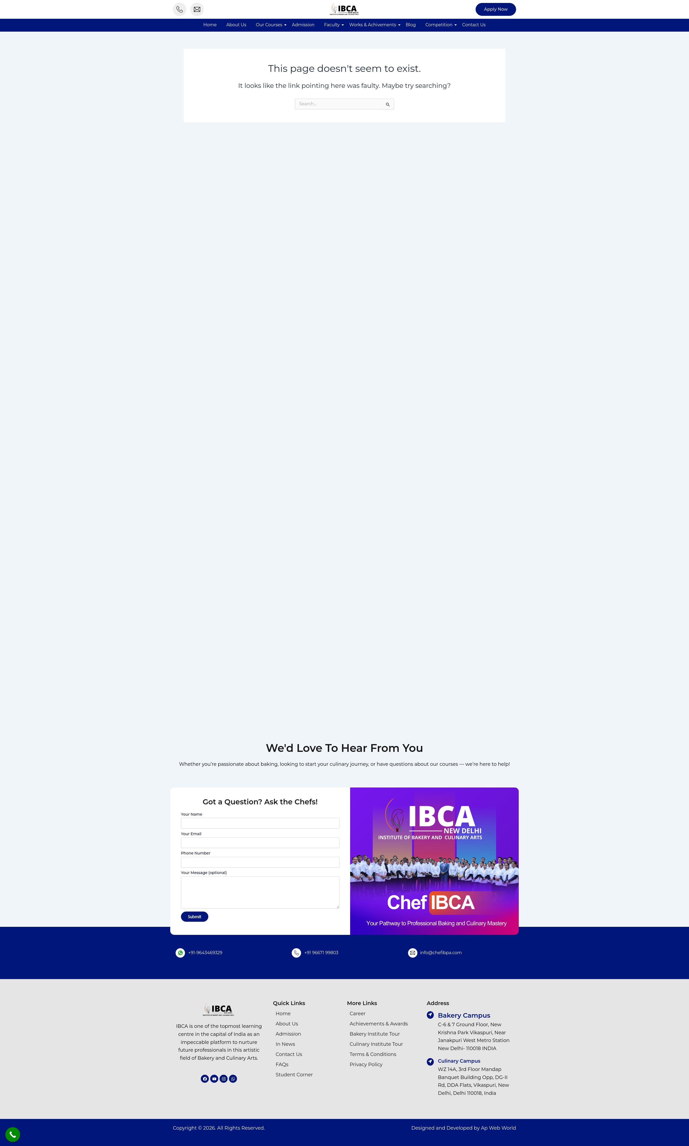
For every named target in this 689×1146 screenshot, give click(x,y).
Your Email (260, 839)
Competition (439, 24)
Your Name (260, 820)
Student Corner (294, 1075)
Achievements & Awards (379, 1024)
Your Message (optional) (260, 890)
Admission (303, 24)
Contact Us (474, 24)
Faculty (332, 24)
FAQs (282, 1064)
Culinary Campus (459, 1061)
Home (210, 24)
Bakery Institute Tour (375, 1034)
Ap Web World (498, 1128)
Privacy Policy (366, 1064)
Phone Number (260, 859)
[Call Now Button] (12, 1134)
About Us (236, 24)
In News (285, 1044)
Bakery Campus (464, 1015)
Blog (411, 24)
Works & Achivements (372, 24)
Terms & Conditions (373, 1054)
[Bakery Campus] (430, 1015)
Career (357, 1014)
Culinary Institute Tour (376, 1044)
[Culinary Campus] (430, 1062)
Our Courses (269, 24)
